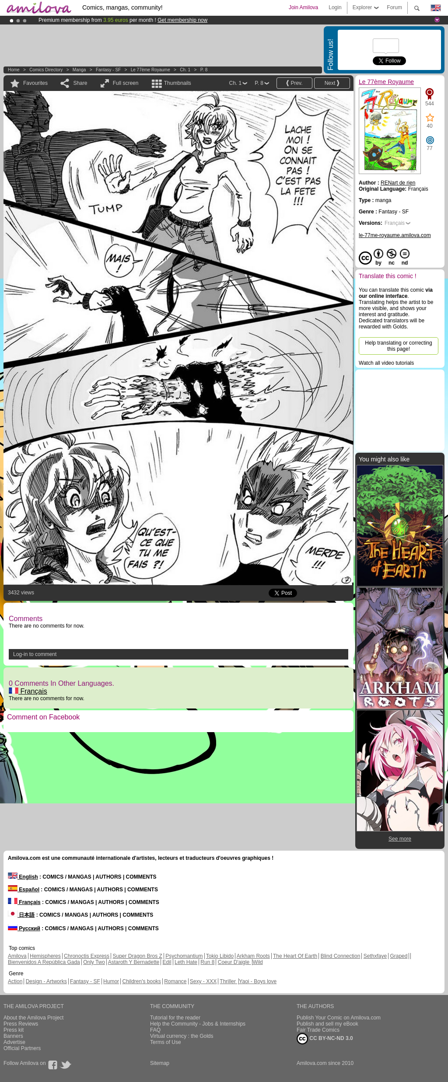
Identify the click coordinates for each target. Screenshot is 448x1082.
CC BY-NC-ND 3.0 (325, 1038)
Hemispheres (45, 956)
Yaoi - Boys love (257, 981)
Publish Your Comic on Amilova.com (339, 1018)
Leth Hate (186, 962)
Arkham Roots (253, 956)
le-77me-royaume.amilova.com (395, 235)
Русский (24, 928)
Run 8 (207, 962)
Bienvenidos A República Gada (44, 962)
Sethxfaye (375, 956)
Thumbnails (177, 83)
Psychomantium (184, 956)
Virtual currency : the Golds (182, 1036)
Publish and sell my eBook (327, 1024)
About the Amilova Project (33, 1018)
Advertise (14, 1042)
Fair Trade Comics (318, 1030)
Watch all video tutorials (386, 363)
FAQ (155, 1030)
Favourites (35, 83)
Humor (111, 981)
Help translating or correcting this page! (398, 346)
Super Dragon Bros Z (137, 956)
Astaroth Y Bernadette (134, 962)
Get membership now (182, 20)
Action (15, 981)
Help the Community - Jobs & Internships (197, 1024)
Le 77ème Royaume (150, 69)
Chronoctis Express (86, 956)
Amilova (17, 956)
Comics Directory (46, 69)
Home (14, 69)
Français (28, 691)
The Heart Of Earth (295, 956)
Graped (398, 956)
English (23, 877)
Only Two (94, 962)
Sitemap (159, 1063)
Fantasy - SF (108, 69)
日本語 (21, 915)
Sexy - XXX (203, 981)
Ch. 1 (185, 69)
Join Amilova (303, 7)
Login (335, 7)
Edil (167, 962)
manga (79, 69)
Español (23, 890)
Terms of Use (165, 1042)
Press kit (14, 1030)
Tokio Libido (220, 956)
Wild (257, 962)
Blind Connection (340, 956)
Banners (13, 1036)
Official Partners (22, 1048)
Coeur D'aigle (234, 962)
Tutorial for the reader (175, 1018)
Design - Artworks (46, 981)
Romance (175, 981)
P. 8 (204, 69)
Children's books (141, 981)
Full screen (126, 83)
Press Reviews (21, 1024)
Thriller (228, 981)
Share (80, 83)
